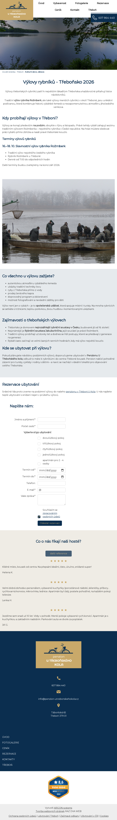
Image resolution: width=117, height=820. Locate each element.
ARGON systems (63, 808)
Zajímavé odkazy (69, 816)
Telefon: (30, 483)
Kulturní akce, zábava (34, 72)
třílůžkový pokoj (52, 443)
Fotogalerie (81, 3)
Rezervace (103, 3)
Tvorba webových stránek (50, 811)
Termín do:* (28, 476)
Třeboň (92, 10)
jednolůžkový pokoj (54, 454)
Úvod (41, 3)
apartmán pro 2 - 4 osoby (53, 462)
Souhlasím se (51, 513)
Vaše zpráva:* (28, 496)
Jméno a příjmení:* (25, 419)
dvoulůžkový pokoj (53, 438)
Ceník (58, 10)
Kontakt (74, 10)
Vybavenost (59, 3)
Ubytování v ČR (89, 816)
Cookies (104, 816)
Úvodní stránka (8, 72)
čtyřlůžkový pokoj (52, 449)
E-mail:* (31, 490)
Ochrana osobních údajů (22, 816)
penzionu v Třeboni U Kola (80, 391)
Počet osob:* (28, 426)
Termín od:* (28, 469)
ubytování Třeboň (48, 816)
